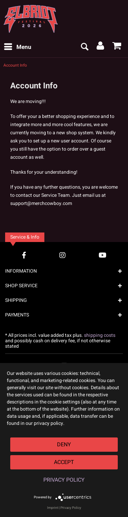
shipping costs (99, 335)
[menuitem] (17, 47)
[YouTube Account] (102, 255)
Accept (64, 462)
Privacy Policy (64, 480)
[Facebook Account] (24, 255)
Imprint (52, 507)
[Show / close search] (84, 47)
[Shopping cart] (117, 47)
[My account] (101, 47)
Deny (64, 445)
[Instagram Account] (62, 255)
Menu (17, 46)
